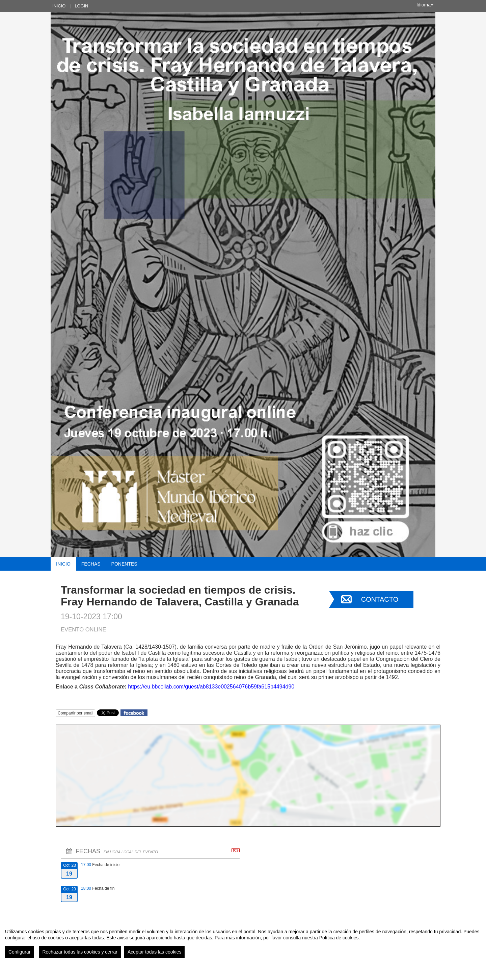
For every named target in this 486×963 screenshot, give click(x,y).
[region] (243, 940)
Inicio (58, 5)
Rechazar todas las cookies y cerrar (79, 952)
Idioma (424, 4)
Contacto (379, 599)
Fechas (91, 564)
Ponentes (124, 564)
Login (81, 5)
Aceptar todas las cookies (155, 952)
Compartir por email (75, 713)
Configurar (19, 952)
